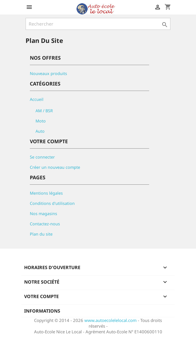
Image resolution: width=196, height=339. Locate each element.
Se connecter (42, 157)
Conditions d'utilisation (52, 203)
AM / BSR (44, 110)
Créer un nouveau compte (55, 167)
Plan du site (41, 234)
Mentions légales (46, 193)
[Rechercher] (98, 24)
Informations (42, 311)
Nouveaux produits (48, 73)
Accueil (36, 99)
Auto (40, 131)
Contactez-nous (45, 223)
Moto (41, 121)
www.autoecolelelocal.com (110, 320)
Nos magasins (43, 213)
